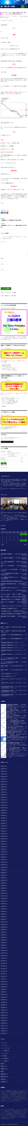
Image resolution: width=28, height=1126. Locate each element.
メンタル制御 (4, 1058)
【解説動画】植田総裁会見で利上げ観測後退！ (11, 613)
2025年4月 (3, 792)
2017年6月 (3, 966)
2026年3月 (3, 768)
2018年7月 (3, 932)
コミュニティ (7, 16)
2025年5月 (3, 789)
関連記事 (4, 406)
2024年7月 (3, 815)
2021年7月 (3, 854)
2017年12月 (3, 950)
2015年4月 (3, 1033)
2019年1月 (3, 919)
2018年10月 (3, 927)
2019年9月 (3, 901)
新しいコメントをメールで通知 (9, 292)
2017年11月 (3, 953)
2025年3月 (3, 794)
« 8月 (2, 544)
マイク (3, 628)
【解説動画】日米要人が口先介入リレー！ (10, 587)
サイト (2, 269)
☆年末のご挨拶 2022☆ (6, 673)
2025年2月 (3, 797)
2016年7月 (3, 994)
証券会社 (3, 1079)
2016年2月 (3, 1007)
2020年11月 (3, 864)
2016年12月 (3, 981)
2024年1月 (3, 831)
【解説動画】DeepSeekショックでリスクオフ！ (12, 650)
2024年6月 (3, 818)
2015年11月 (3, 1015)
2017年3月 (3, 973)
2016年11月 (3, 984)
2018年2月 (3, 945)
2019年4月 (3, 914)
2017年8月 (3, 960)
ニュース (18, 16)
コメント (3, 241)
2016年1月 (3, 1010)
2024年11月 (3, 805)
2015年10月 (3, 1017)
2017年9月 (3, 958)
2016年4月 (3, 1002)
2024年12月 (3, 802)
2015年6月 (3, 1028)
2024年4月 (3, 823)
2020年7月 (3, 875)
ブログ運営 (3, 1055)
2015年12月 (3, 1012)
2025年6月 (3, 787)
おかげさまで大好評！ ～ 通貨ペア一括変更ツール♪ (12, 594)
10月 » (25, 544)
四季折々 (3, 1066)
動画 (2, 1063)
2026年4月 (3, 766)
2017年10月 (3, 955)
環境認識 (25, 16)
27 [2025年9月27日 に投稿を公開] (21, 540)
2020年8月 (3, 872)
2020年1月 (3, 890)
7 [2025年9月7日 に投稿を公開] (25, 534)
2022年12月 (3, 846)
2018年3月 (3, 942)
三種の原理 (9, 195)
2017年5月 (3, 968)
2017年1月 (3, 979)
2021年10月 (3, 851)
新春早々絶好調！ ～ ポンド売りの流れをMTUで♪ (12, 665)
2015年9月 (3, 1020)
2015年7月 (3, 1025)
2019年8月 (3, 903)
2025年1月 (3, 799)
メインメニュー (26, 6)
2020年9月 (3, 870)
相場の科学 (2, 17)
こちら (6, 467)
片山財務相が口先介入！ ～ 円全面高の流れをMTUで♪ (13, 611)
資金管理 (6, 17)
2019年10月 (3, 898)
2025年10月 (3, 776)
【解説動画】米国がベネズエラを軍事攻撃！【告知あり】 (14, 599)
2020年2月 (3, 888)
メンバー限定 (4, 1061)
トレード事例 (13, 16)
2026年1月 (3, 771)
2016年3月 (3, 1004)
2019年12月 (3, 893)
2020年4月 (3, 883)
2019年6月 (3, 908)
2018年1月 (3, 947)
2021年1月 (3, 859)
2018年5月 (3, 937)
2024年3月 (3, 825)
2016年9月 (3, 989)
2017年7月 (3, 963)
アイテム (3, 1042)
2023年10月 (3, 838)
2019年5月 (3, 911)
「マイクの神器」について (13, 753)
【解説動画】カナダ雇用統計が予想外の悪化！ (14, 219)
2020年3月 (3, 885)
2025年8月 (3, 781)
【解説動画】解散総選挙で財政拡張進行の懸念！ (12, 581)
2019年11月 (3, 895)
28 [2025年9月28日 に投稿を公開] (25, 540)
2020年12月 (3, 862)
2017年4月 (3, 971)
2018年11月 (3, 924)
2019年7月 (3, 906)
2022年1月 (3, 849)
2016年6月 (3, 997)
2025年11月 (3, 774)
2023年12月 (3, 833)
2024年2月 (3, 828)
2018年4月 (3, 940)
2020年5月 (3, 880)
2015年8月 (3, 1023)
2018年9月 (3, 929)
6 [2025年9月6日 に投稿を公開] (21, 534)
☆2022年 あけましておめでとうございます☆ (11, 678)
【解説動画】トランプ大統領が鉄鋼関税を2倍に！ (12, 634)
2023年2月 (3, 844)
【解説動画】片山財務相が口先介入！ (9, 608)
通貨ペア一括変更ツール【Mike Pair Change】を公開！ (13, 596)
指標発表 (21, 16)
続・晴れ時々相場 (8, 6)
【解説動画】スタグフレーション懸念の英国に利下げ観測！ (14, 225)
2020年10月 (3, 867)
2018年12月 (3, 921)
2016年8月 (3, 992)
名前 (2, 258)
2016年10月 (3, 986)
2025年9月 (3, 779)
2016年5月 (3, 999)
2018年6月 (3, 934)
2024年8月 (3, 812)
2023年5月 (3, 841)
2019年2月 (3, 916)
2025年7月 (3, 784)
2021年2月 (3, 857)
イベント (3, 1045)
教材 (2, 1071)
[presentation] (7, 280)
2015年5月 (3, 1030)
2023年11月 (3, 836)
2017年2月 (3, 976)
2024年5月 (3, 820)
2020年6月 (3, 877)
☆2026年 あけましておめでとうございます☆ (11, 605)
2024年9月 (3, 810)
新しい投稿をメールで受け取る (9, 295)
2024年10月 (3, 807)
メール (2, 264)
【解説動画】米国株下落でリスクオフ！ (10, 642)
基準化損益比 (4, 122)
